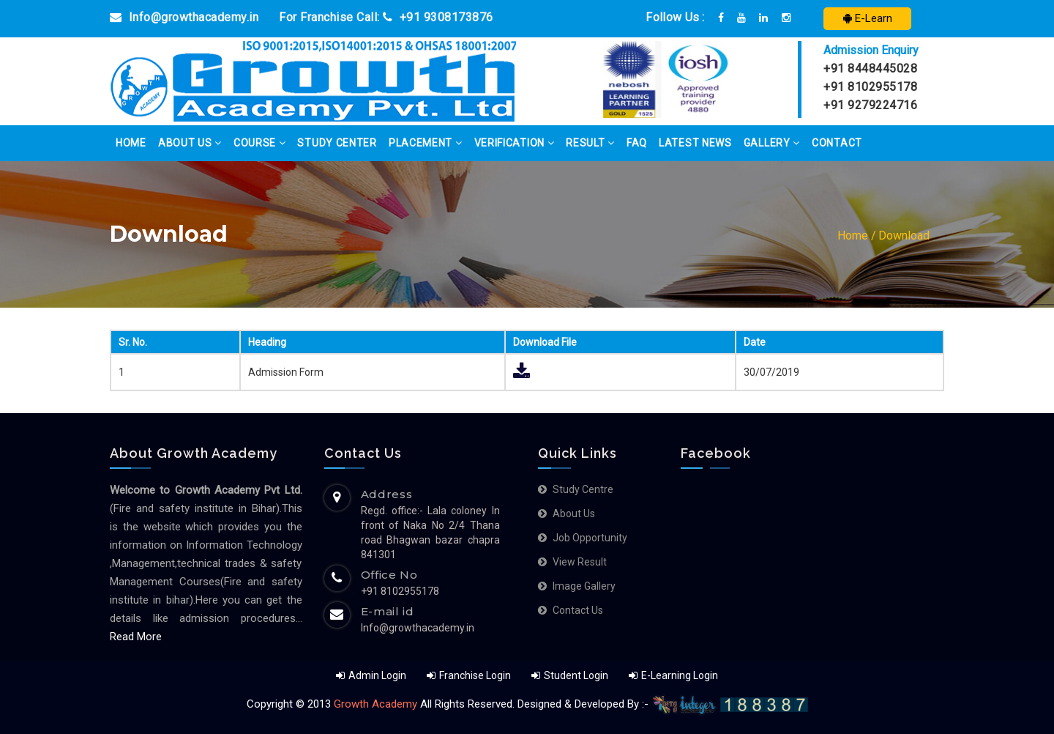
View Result (580, 562)
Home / (856, 235)
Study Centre (583, 489)
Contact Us (578, 610)
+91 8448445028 (870, 68)
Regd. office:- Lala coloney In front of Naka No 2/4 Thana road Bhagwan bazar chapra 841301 (430, 532)
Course (259, 143)
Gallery (772, 143)
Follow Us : (675, 17)
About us (574, 513)
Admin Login (371, 675)
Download (904, 235)
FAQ (637, 143)
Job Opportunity (590, 538)
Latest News (695, 143)
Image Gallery (584, 586)
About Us (190, 143)
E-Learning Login (673, 675)
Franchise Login (469, 675)
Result (590, 143)
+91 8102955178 (870, 87)
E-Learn (867, 18)
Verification (514, 143)
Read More (136, 636)
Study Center (336, 143)
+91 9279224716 (870, 105)
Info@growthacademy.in (184, 17)
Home (131, 143)
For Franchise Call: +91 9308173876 (386, 17)
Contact (837, 143)
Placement (426, 143)
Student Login (570, 675)
